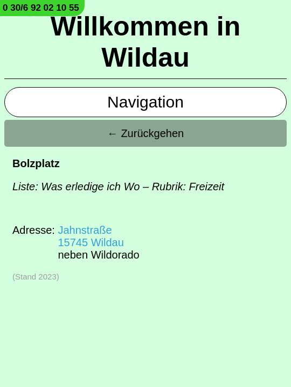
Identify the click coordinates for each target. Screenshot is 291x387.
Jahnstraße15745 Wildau (90, 236)
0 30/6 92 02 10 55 (41, 8)
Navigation (145, 102)
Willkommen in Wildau (145, 42)
